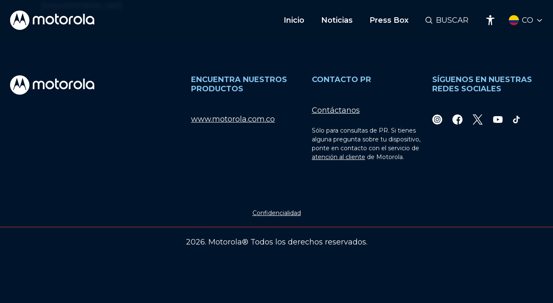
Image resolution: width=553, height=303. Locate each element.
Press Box (389, 20)
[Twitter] (478, 119)
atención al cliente (338, 157)
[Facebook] (457, 119)
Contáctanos (336, 110)
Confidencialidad (277, 213)
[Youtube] (498, 119)
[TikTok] (516, 119)
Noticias (337, 20)
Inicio (294, 20)
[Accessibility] (490, 20)
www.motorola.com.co (233, 119)
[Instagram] (437, 119)
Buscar (452, 20)
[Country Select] (526, 20)
